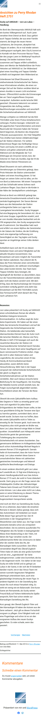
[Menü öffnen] (39, 3)
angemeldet (16, 676)
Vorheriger (15, 635)
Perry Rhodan (34, 644)
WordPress (32, 707)
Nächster (26, 635)
